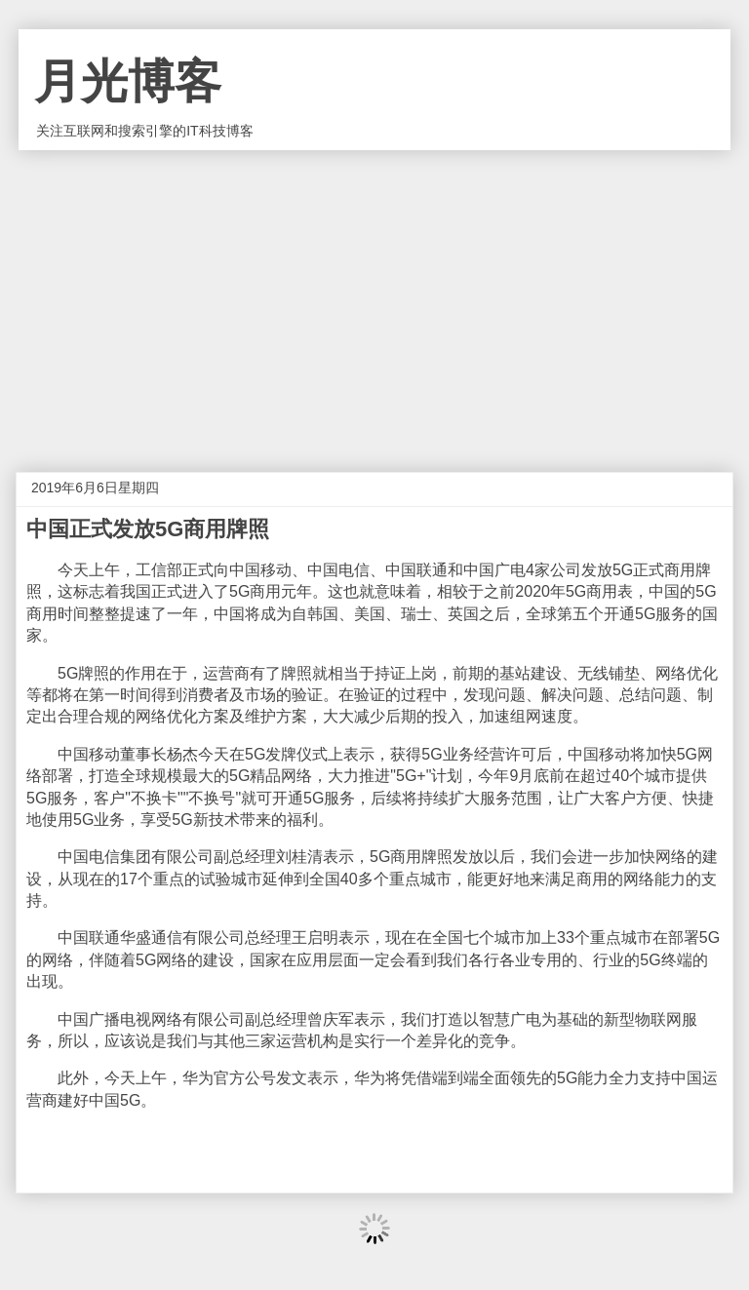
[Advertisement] (374, 296)
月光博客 (127, 81)
